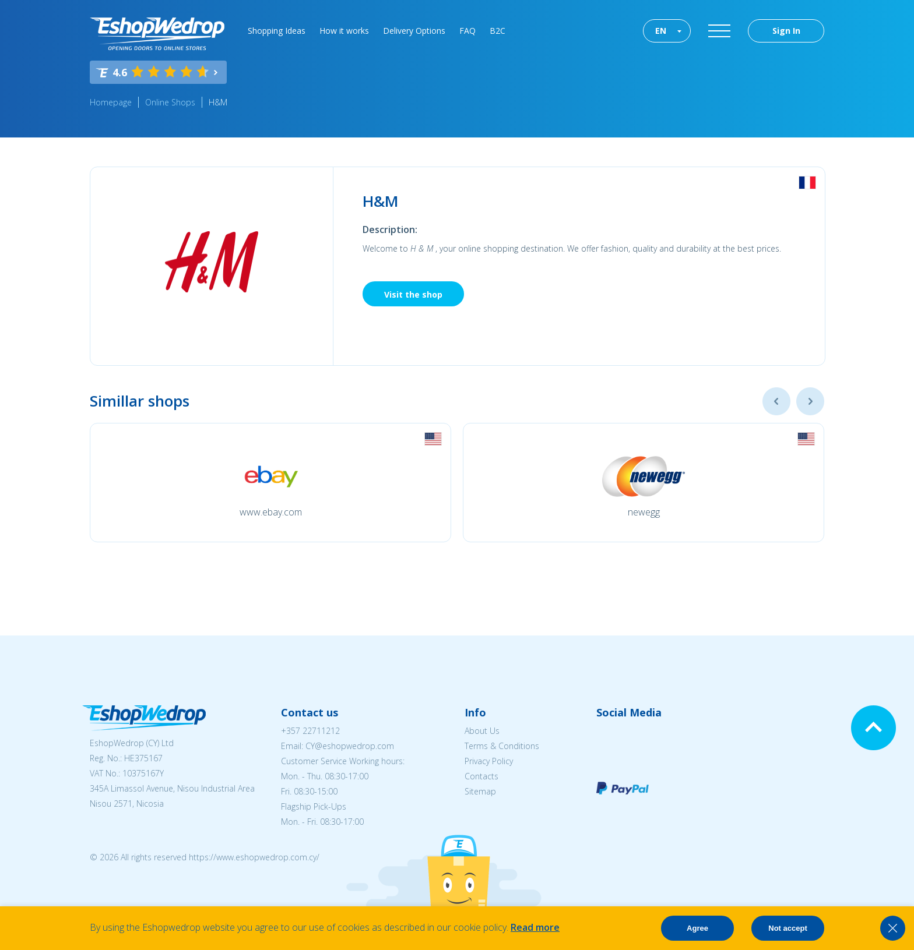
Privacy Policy (489, 761)
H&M (218, 102)
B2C (497, 30)
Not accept (787, 928)
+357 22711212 (310, 730)
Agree (697, 928)
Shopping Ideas (276, 30)
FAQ (467, 30)
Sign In (786, 30)
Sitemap (480, 791)
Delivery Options (414, 30)
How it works (344, 30)
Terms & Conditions (502, 745)
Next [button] (810, 401)
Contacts (481, 776)
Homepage (111, 102)
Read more (535, 927)
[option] (270, 482)
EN (660, 30)
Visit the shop (413, 294)
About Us (482, 730)
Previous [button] (776, 401)
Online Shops (170, 102)
